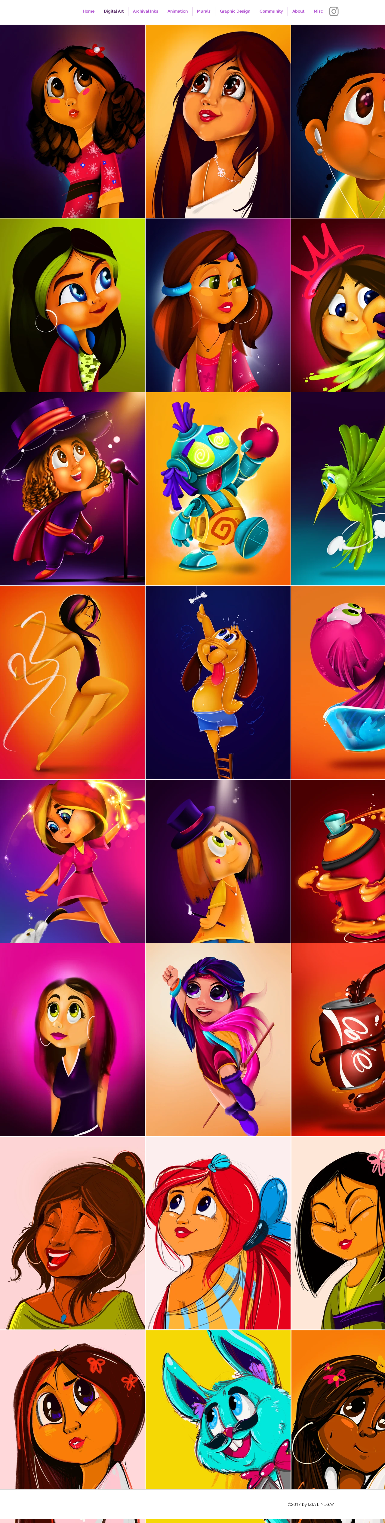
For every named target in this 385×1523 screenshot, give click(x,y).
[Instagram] (334, 11)
